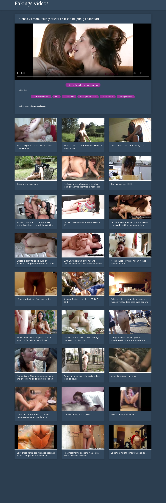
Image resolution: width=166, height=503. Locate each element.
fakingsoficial (126, 96)
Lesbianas (69, 96)
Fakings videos (32, 3)
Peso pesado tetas (88, 96)
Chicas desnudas (41, 96)
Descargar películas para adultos (83, 85)
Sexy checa (108, 96)
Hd (56, 96)
